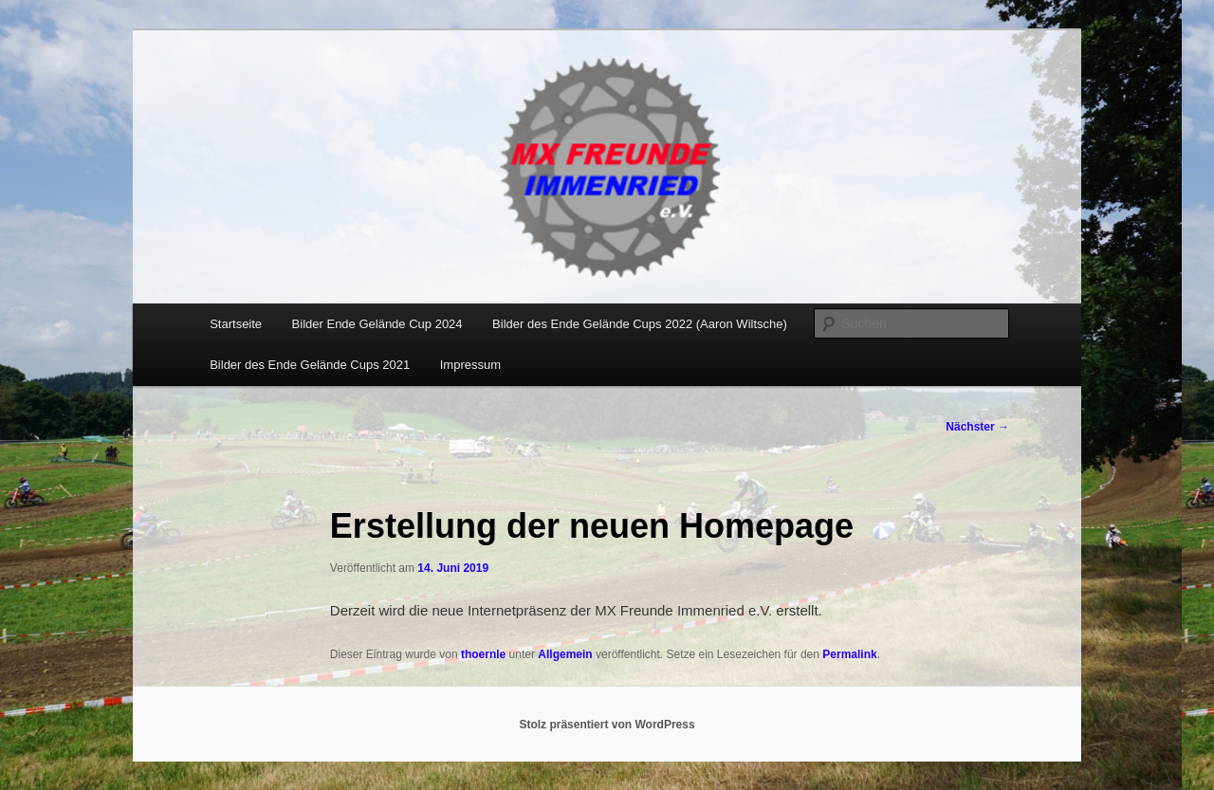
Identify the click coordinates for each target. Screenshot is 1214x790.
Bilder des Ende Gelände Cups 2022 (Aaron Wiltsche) (639, 324)
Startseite (236, 324)
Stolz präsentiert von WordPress (606, 724)
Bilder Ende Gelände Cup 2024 (377, 324)
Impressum (470, 365)
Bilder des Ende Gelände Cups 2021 (310, 365)
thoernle (483, 654)
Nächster (977, 426)
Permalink (849, 654)
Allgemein (565, 654)
